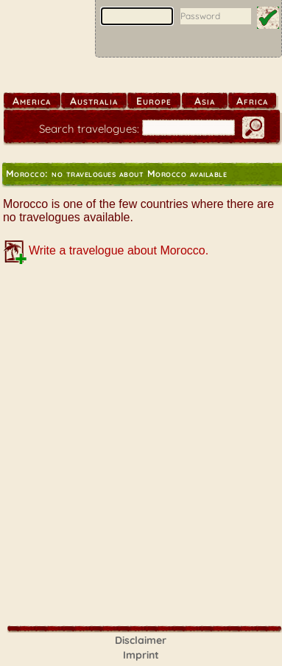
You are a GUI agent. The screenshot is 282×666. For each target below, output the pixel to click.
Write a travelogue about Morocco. (118, 250)
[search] (188, 127)
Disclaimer (140, 640)
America (32, 101)
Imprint (141, 655)
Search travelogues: (89, 129)
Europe (154, 101)
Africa (252, 101)
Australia (94, 101)
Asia (204, 101)
